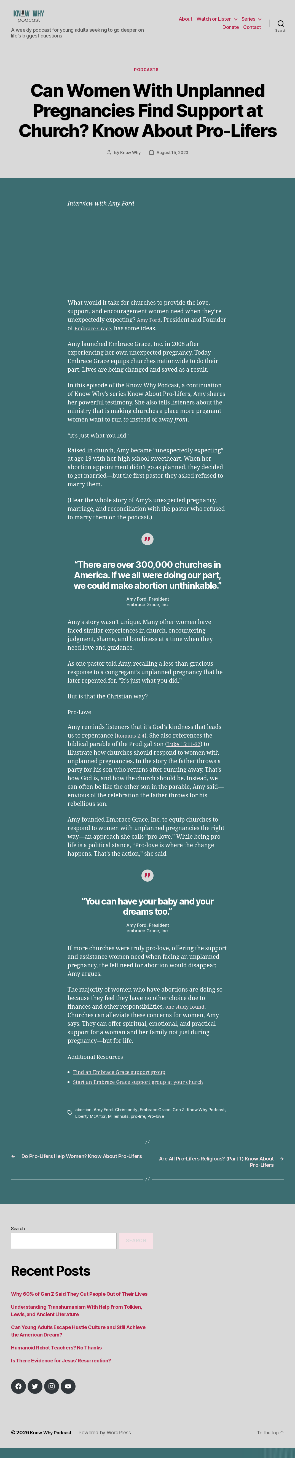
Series (249, 23)
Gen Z (182, 1119)
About (185, 23)
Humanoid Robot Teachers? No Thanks (56, 1357)
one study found (187, 1016)
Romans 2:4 (132, 745)
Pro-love (178, 1125)
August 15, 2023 (173, 162)
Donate (230, 31)
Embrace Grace (120, 338)
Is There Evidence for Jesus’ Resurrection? (61, 1370)
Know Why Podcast (53, 1442)
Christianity (128, 1119)
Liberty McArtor (110, 1125)
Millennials (139, 1125)
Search (18, 1238)
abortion (84, 1119)
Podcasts (147, 79)
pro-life (160, 1125)
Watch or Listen (214, 23)
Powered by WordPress (109, 1442)
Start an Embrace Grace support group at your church (146, 1091)
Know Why (129, 162)
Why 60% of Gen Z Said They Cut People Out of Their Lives (79, 1304)
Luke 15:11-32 (186, 754)
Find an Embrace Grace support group (125, 1082)
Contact (252, 31)
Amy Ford (150, 329)
